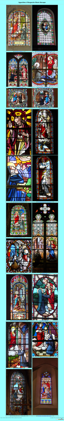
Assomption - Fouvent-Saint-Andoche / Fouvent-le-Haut (44, 51)
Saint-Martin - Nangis (20, 87)
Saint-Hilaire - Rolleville (44, 320)
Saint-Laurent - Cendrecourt (19, 51)
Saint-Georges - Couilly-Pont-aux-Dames (44, 87)
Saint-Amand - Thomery (19, 108)
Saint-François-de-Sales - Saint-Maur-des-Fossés (18, 320)
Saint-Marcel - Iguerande (18, 237)
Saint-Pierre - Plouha (44, 273)
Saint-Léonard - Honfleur (18, 368)
